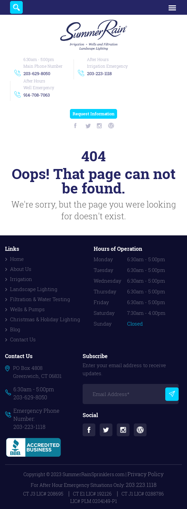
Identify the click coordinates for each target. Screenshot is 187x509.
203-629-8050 (36, 73)
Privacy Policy (145, 473)
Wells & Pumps (27, 309)
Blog (15, 329)
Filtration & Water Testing (40, 299)
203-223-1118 (99, 73)
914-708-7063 (36, 95)
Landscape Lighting (33, 289)
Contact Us (23, 339)
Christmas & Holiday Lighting (45, 319)
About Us (20, 269)
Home (17, 259)
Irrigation (21, 279)
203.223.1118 (141, 484)
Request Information (93, 114)
